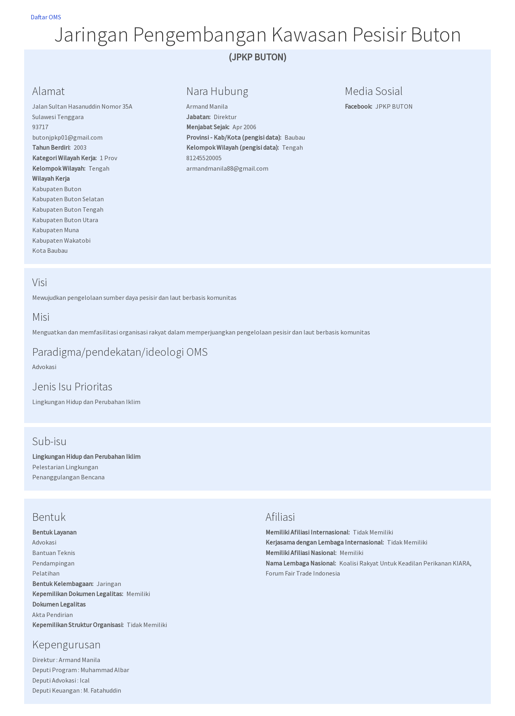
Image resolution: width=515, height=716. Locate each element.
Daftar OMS (46, 17)
